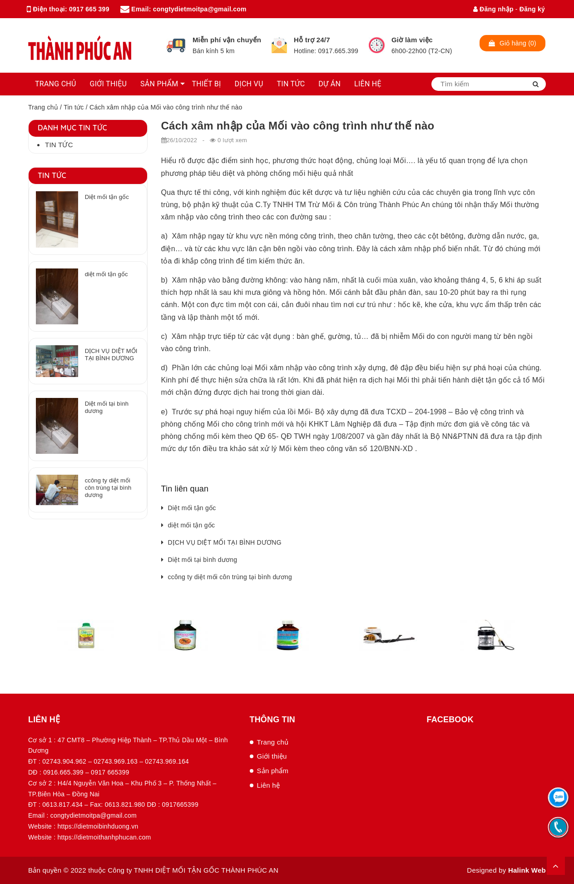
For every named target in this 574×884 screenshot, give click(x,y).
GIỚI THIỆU (108, 83)
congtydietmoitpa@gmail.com (200, 9)
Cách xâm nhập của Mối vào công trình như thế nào (298, 125)
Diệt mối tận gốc (192, 508)
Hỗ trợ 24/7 (312, 40)
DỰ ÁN (329, 83)
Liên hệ (268, 785)
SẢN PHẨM (159, 83)
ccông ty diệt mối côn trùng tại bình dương (230, 577)
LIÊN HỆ (367, 83)
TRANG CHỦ (55, 83)
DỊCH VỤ (249, 83)
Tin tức (74, 107)
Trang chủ (43, 107)
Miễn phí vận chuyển (227, 40)
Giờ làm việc (412, 40)
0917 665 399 (89, 9)
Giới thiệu (272, 756)
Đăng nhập (493, 9)
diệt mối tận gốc (191, 525)
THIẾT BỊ (206, 83)
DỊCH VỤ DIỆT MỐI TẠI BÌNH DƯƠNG (225, 542)
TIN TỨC (291, 83)
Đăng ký (532, 9)
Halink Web (527, 870)
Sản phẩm (273, 771)
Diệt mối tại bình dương (203, 559)
